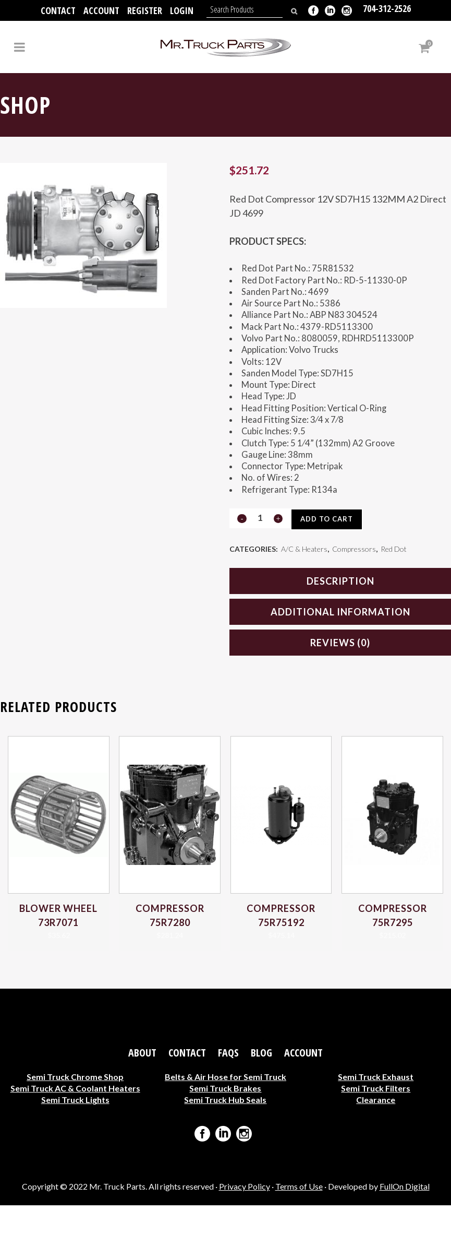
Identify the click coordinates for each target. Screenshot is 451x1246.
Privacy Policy (244, 1227)
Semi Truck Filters (375, 1129)
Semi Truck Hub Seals (225, 1140)
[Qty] (260, 556)
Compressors (354, 588)
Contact (58, 10)
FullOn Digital (405, 1227)
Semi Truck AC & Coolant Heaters (75, 1129)
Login (181, 10)
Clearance (375, 1140)
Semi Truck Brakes (225, 1129)
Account (101, 10)
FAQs (228, 1093)
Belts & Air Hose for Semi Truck (225, 1117)
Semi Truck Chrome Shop (75, 1117)
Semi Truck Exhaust (375, 1117)
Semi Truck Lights (75, 1140)
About (142, 1093)
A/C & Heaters (304, 588)
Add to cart (329, 558)
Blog (261, 1093)
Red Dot (394, 588)
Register (144, 10)
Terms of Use (299, 1227)
